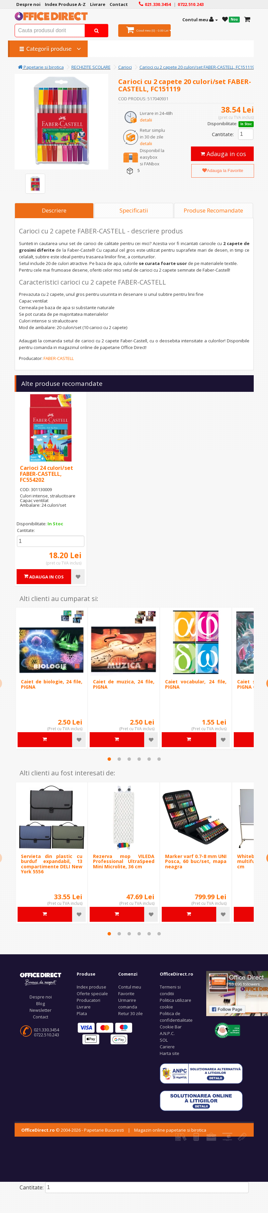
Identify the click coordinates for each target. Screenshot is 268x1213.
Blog (40, 1003)
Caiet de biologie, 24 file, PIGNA (51, 684)
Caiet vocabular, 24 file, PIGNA (195, 684)
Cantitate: (223, 134)
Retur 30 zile (130, 1013)
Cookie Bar (171, 1027)
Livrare (84, 1007)
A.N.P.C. (167, 1033)
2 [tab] (119, 759)
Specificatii (134, 210)
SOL (164, 1040)
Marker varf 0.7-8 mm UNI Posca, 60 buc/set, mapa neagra (195, 861)
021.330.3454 (46, 1030)
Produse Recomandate (213, 210)
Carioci (125, 67)
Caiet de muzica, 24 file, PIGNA (123, 684)
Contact (40, 1017)
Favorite (126, 993)
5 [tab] (149, 759)
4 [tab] (139, 759)
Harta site (169, 1053)
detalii (146, 120)
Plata (82, 1013)
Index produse (91, 987)
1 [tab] (109, 759)
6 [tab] (159, 759)
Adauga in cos (223, 154)
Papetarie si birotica (41, 67)
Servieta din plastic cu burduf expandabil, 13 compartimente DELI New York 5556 (51, 864)
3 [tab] (129, 759)
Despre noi (41, 997)
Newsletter (40, 1010)
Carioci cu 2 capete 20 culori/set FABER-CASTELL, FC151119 (196, 67)
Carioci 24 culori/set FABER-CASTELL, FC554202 (46, 473)
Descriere (54, 210)
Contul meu (129, 987)
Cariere (167, 1047)
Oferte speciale (92, 993)
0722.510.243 (46, 1035)
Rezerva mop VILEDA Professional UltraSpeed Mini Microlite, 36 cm (123, 861)
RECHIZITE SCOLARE (91, 67)
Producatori (88, 1000)
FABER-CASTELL (59, 358)
